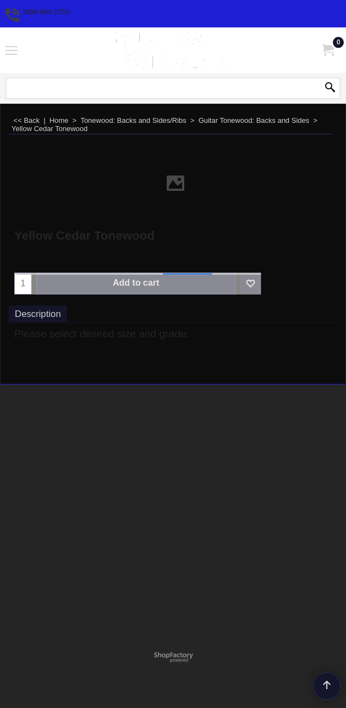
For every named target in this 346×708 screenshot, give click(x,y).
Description (38, 314)
